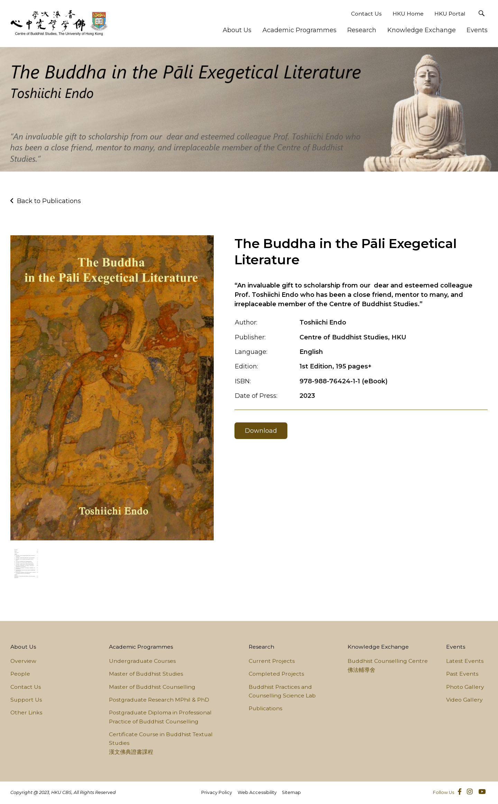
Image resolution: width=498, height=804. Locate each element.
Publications (265, 708)
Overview (23, 661)
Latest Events (464, 661)
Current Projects (272, 661)
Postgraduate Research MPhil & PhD (159, 699)
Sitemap (291, 792)
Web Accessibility (257, 792)
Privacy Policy (216, 792)
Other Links (26, 712)
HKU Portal (449, 13)
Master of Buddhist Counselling (152, 687)
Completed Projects (276, 673)
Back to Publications (49, 201)
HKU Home (408, 13)
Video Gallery (464, 699)
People (20, 673)
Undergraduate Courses (142, 661)
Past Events (462, 673)
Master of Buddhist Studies (146, 673)
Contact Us (366, 13)
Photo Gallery (465, 687)
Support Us (26, 699)
